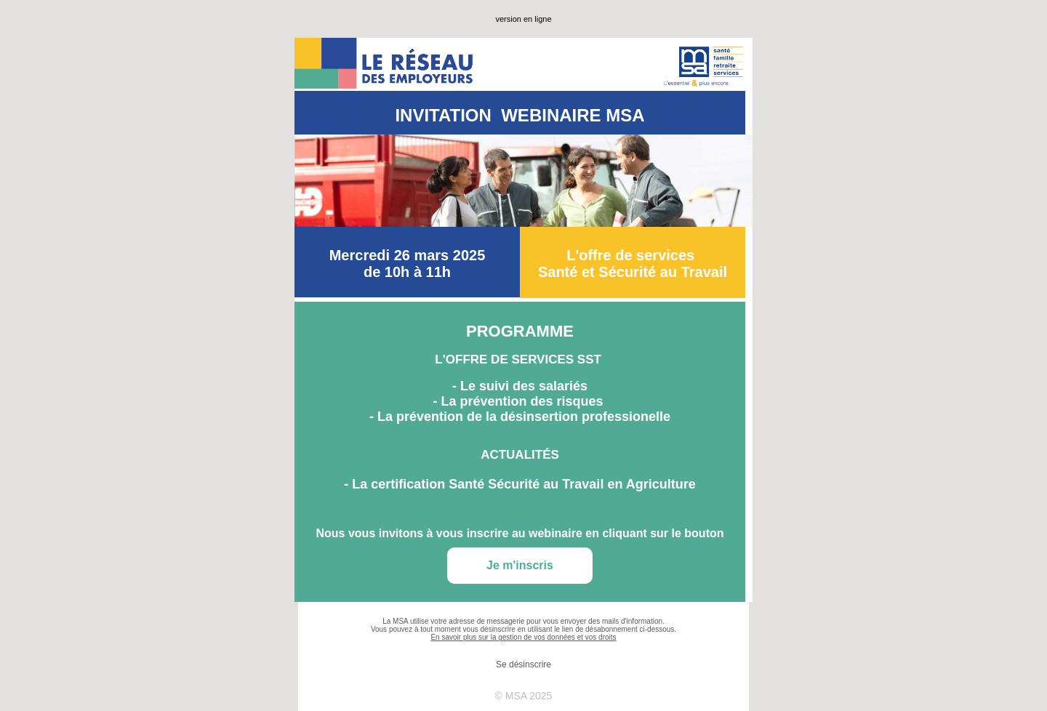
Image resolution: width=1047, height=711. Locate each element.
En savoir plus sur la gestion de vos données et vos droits (523, 637)
